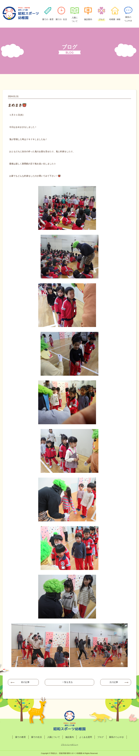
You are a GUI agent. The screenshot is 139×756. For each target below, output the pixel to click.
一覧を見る (67, 682)
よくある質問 (85, 737)
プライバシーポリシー (69, 745)
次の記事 (114, 682)
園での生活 (36, 737)
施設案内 (69, 737)
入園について (53, 737)
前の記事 (25, 682)
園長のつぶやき (116, 737)
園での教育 (20, 737)
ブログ (100, 737)
